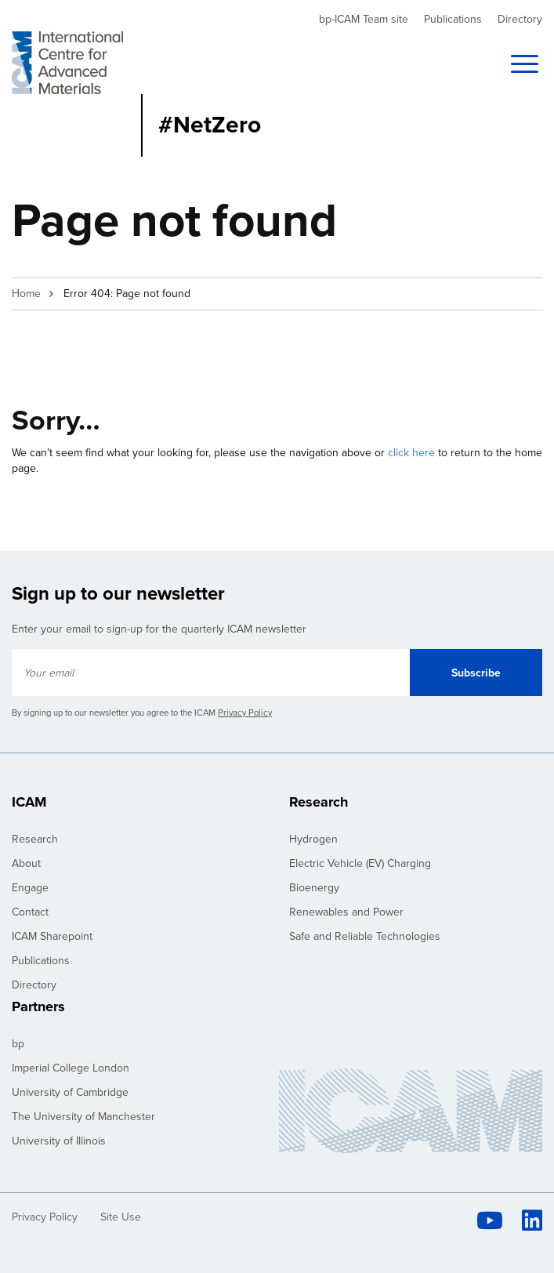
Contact (30, 912)
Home (26, 293)
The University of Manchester (83, 1116)
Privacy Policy (245, 713)
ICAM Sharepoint (52, 936)
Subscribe (476, 673)
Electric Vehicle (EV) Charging (360, 863)
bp (18, 1043)
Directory (520, 19)
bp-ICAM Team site (363, 19)
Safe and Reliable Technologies (364, 936)
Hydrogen (313, 839)
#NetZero (209, 125)
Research (35, 839)
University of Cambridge (70, 1092)
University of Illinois (59, 1141)
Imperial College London (70, 1068)
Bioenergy (314, 887)
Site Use (120, 1217)
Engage (30, 887)
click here (411, 452)
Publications (453, 19)
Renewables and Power (346, 912)
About (26, 863)
